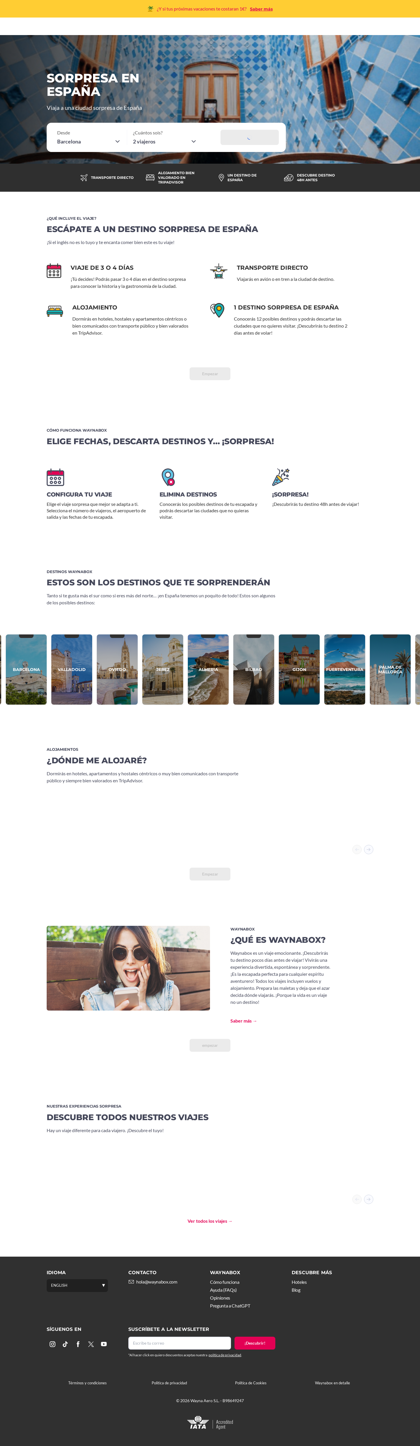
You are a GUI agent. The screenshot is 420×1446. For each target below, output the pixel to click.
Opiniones (220, 1297)
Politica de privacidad (169, 1383)
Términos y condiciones (87, 1383)
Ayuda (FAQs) (223, 1290)
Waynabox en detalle (332, 1383)
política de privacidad (225, 1355)
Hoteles (212, 28)
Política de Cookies (251, 1383)
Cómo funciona (174, 28)
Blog (296, 1290)
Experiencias (249, 28)
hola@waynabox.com (156, 1281)
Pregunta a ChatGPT (230, 1305)
